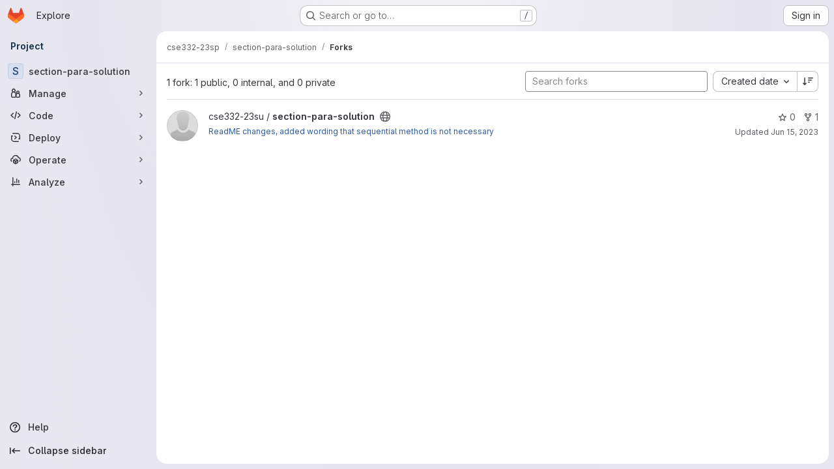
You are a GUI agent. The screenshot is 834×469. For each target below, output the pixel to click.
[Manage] (78, 93)
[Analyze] (78, 181)
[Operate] (78, 159)
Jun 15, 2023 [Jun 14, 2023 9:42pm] (794, 132)
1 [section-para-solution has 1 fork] (810, 116)
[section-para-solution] (78, 71)
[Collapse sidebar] (78, 450)
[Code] (78, 115)
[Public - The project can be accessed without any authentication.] (385, 116)
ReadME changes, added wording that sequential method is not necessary (351, 131)
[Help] (78, 427)
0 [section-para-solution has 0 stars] (787, 116)
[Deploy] (78, 137)
